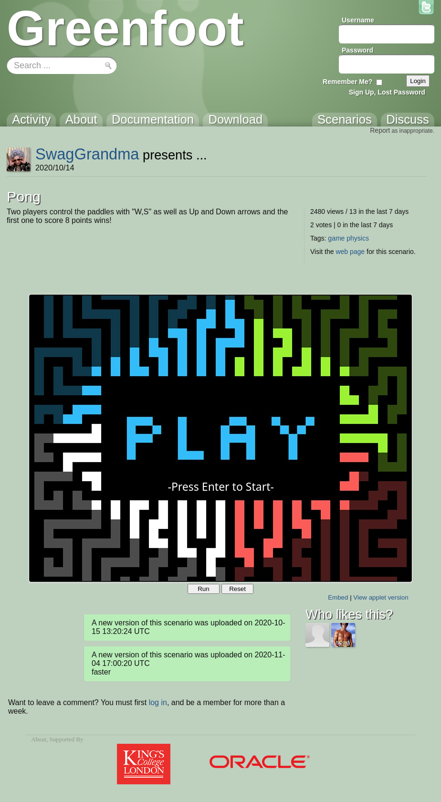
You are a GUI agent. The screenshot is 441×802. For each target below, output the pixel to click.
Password (357, 50)
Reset (237, 588)
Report (380, 130)
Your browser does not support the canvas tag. (220, 438)
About (38, 739)
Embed (338, 597)
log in (158, 702)
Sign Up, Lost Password (387, 92)
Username (358, 20)
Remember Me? (347, 81)
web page (350, 251)
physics (357, 238)
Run (203, 588)
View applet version (380, 597)
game (336, 238)
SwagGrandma (87, 154)
